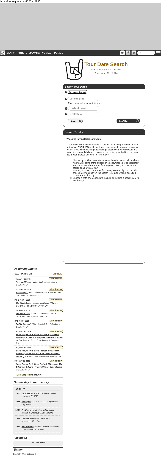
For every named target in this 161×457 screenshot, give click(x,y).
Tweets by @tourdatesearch (24, 454)
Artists (22, 53)
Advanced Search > (77, 92)
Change (57, 274)
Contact (47, 53)
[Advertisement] (80, 26)
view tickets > (56, 279)
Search (11, 53)
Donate (58, 53)
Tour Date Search (38, 442)
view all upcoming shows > (29, 375)
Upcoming (35, 53)
